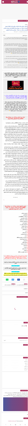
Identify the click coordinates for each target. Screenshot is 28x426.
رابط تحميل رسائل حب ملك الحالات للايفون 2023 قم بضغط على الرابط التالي (14, 67)
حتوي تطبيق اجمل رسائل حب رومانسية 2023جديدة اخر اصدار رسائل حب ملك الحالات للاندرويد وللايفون (14, 59)
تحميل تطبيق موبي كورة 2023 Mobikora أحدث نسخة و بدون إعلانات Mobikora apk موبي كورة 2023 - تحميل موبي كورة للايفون (14, 393)
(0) (3, 31)
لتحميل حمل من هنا (14, 271)
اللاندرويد (24, 361)
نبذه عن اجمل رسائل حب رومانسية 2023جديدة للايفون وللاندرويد (15, 56)
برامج (24, 364)
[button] (17, 280)
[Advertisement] (14, 11)
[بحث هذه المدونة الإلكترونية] (15, 340)
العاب (24, 359)
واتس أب (24, 369)
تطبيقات (24, 24)
